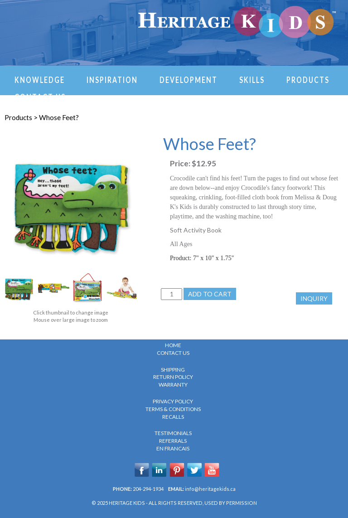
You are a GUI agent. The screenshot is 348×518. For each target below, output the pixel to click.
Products (307, 79)
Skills (252, 79)
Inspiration (112, 79)
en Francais (172, 448)
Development (189, 79)
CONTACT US (173, 352)
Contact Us (40, 97)
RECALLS (173, 416)
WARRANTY (173, 384)
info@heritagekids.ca (210, 489)
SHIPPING (173, 369)
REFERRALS (173, 440)
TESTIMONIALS (173, 433)
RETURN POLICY (173, 376)
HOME (173, 345)
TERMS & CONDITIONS (173, 409)
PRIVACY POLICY (173, 401)
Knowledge (39, 79)
